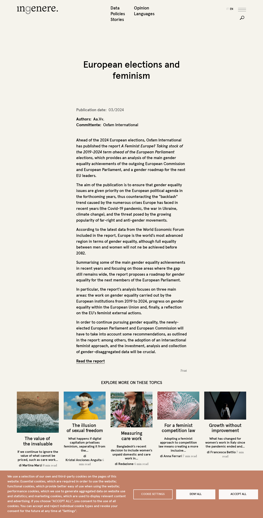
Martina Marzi (32, 465)
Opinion (141, 8)
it (227, 9)
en (231, 9)
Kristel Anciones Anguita (84, 460)
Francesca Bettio (223, 452)
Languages (143, 13)
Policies (118, 13)
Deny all (196, 494)
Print (184, 370)
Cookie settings (153, 494)
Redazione (126, 464)
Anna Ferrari (173, 456)
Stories (117, 19)
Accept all (238, 494)
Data (115, 8)
